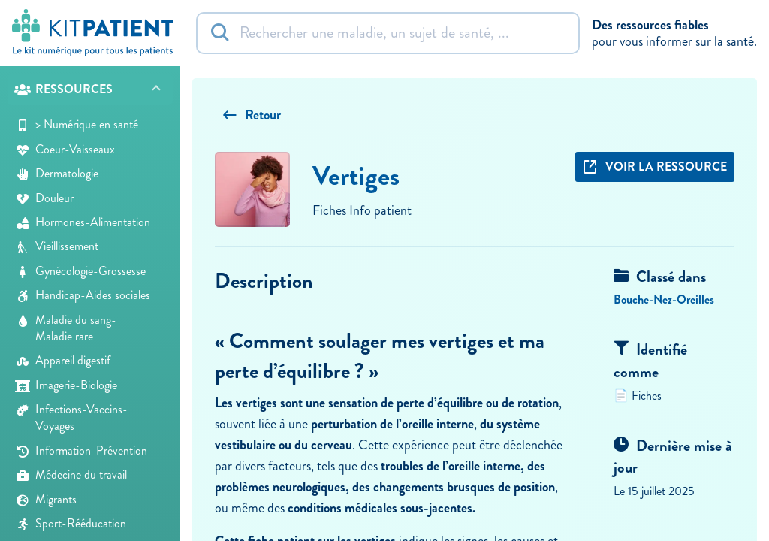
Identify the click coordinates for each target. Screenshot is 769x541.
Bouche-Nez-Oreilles (664, 299)
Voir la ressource (655, 166)
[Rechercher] (388, 33)
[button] (90, 89)
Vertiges (356, 175)
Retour (251, 115)
